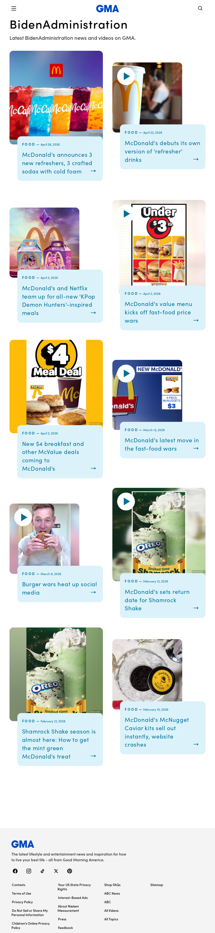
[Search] (200, 8)
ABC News (112, 898)
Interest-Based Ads (73, 902)
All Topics (111, 923)
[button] (13, 8)
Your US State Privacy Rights (74, 891)
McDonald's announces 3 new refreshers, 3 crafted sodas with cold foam (60, 166)
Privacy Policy (22, 906)
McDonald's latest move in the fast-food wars (160, 450)
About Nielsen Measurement (68, 913)
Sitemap (156, 889)
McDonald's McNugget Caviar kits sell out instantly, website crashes (159, 737)
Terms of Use (21, 898)
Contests (18, 889)
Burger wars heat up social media (53, 594)
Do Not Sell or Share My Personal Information (29, 917)
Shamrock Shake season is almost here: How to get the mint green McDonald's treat (58, 749)
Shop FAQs (112, 889)
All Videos (111, 915)
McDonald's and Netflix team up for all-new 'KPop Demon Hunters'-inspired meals (57, 307)
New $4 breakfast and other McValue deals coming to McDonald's (55, 462)
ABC (107, 906)
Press (62, 923)
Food (29, 144)
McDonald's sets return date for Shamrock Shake (159, 605)
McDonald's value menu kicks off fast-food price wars (161, 319)
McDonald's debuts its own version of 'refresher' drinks (158, 155)
